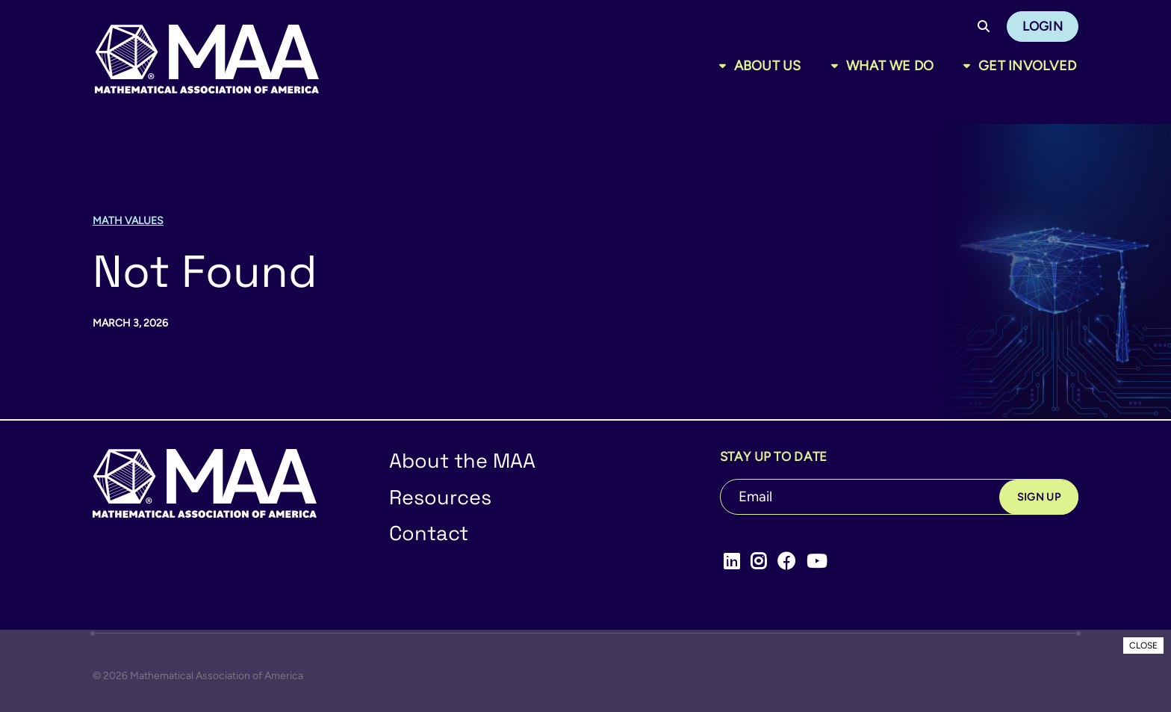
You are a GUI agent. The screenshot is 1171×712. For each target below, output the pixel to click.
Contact (428, 533)
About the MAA (462, 461)
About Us (767, 66)
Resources (440, 497)
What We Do (890, 66)
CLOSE (1143, 645)
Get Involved (1027, 66)
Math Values (128, 220)
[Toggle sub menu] (725, 66)
